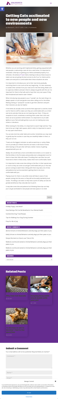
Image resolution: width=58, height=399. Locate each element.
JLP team (22, 75)
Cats (26, 27)
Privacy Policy (29, 396)
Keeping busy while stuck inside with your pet (40, 298)
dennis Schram (10, 231)
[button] (2, 9)
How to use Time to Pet (26, 238)
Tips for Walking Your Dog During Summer (19, 217)
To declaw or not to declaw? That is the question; (15, 330)
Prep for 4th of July (12, 221)
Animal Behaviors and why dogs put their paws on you (34, 231)
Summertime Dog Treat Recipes (16, 214)
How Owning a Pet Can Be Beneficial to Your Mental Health (24, 210)
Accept (29, 392)
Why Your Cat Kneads (16, 296)
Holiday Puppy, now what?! (14, 206)
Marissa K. (11, 27)
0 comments (33, 27)
